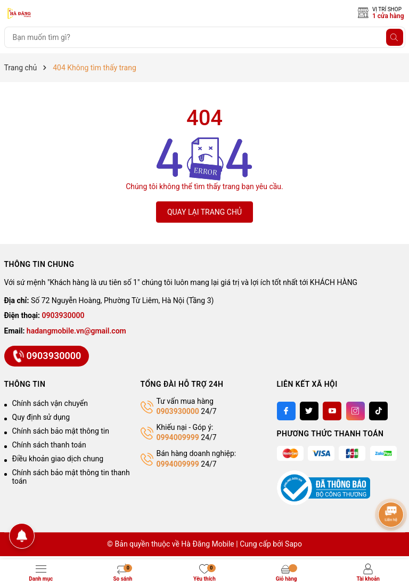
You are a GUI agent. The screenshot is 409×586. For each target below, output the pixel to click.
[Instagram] (355, 411)
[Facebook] (286, 411)
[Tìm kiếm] (394, 37)
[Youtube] (332, 411)
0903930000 (63, 315)
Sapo (293, 544)
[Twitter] (309, 411)
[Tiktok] (378, 411)
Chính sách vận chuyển (50, 403)
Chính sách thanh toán (49, 445)
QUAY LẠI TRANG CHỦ (204, 212)
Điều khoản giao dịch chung (58, 458)
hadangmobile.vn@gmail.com (76, 331)
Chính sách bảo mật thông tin (61, 431)
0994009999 (178, 437)
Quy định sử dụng (41, 417)
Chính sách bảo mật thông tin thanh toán (71, 476)
